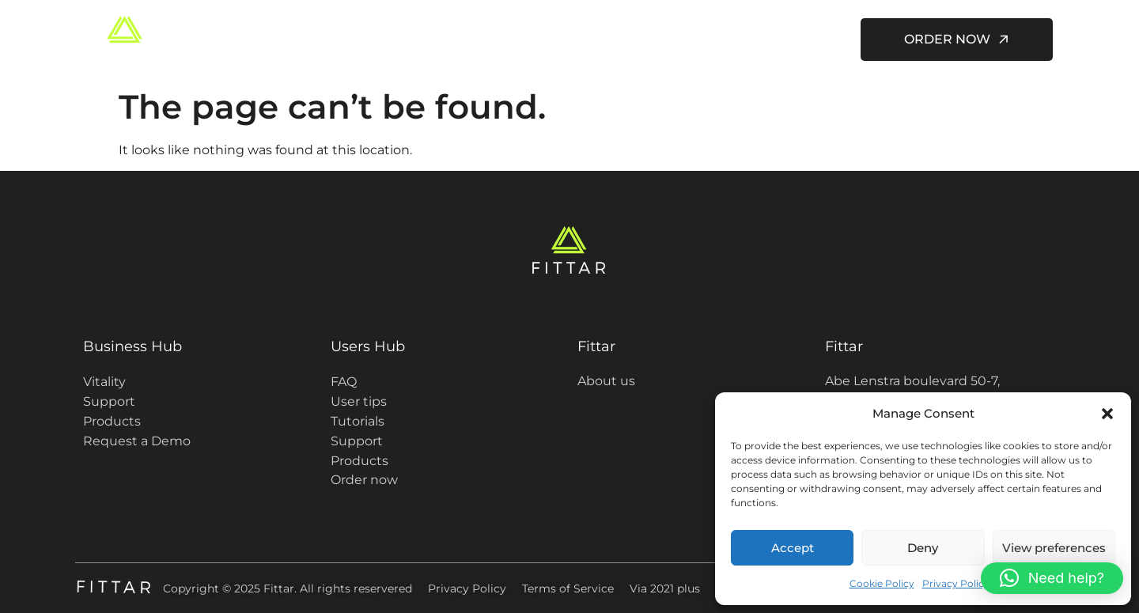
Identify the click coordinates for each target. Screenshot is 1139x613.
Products (112, 421)
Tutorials (357, 421)
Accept (792, 547)
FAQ (344, 381)
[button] (1107, 414)
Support (109, 401)
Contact (803, 39)
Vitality (104, 381)
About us (716, 39)
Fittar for (499, 39)
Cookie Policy (882, 583)
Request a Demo (137, 440)
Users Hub (610, 39)
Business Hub (132, 346)
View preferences (1054, 547)
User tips (359, 401)
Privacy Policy (956, 583)
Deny (922, 547)
